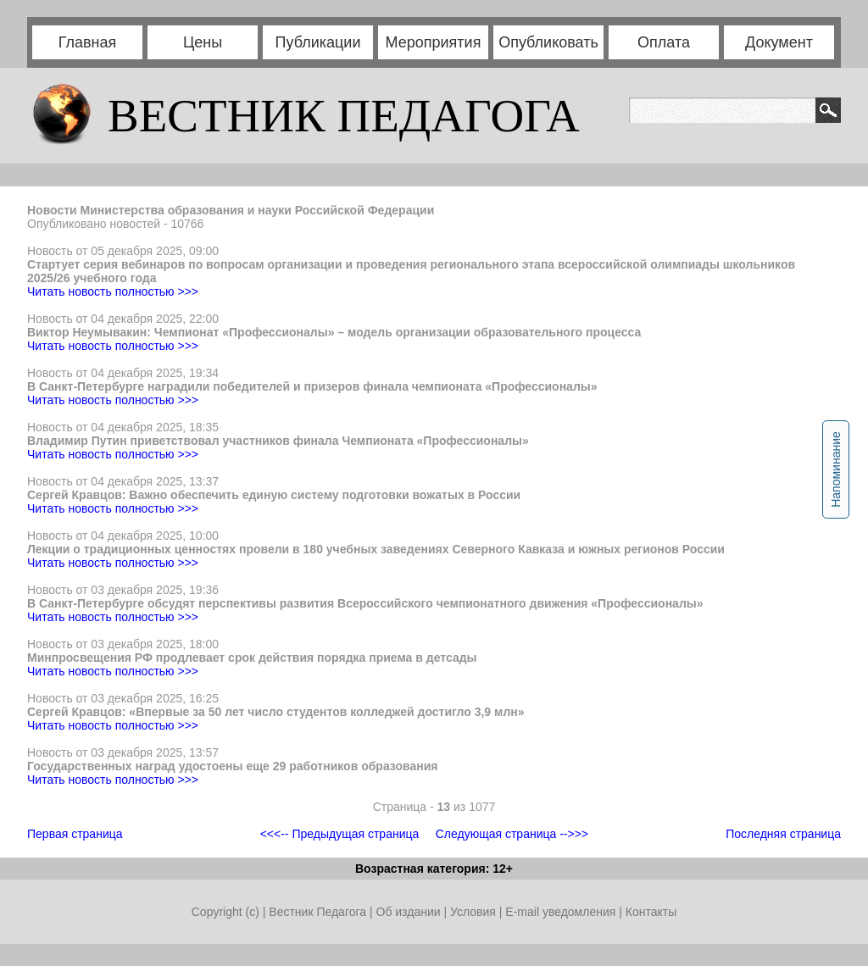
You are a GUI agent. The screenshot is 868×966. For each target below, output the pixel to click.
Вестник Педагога (319, 912)
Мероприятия (433, 42)
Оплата (663, 42)
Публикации (318, 42)
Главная (87, 42)
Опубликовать (548, 42)
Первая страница (75, 834)
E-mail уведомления (560, 912)
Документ (779, 42)
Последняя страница (783, 834)
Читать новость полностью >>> (112, 291)
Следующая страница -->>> (512, 834)
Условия (474, 912)
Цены (202, 42)
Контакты (651, 912)
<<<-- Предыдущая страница (340, 834)
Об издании (408, 912)
